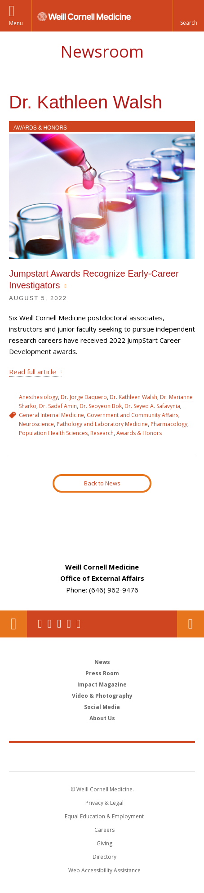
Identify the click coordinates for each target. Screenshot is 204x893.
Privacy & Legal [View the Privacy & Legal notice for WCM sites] (104, 803)
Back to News (102, 483)
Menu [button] (16, 23)
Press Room (102, 673)
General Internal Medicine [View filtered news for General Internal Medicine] (51, 415)
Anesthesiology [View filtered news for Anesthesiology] (38, 397)
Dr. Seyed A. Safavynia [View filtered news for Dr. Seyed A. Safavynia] (152, 406)
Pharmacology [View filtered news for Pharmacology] (169, 424)
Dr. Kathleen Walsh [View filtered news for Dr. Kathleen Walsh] (133, 397)
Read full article (32, 371)
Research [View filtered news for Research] (102, 433)
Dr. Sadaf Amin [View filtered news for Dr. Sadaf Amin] (58, 406)
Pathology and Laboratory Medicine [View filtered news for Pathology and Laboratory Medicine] (102, 424)
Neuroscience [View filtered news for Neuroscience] (36, 424)
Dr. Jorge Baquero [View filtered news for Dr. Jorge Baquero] (84, 397)
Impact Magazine (102, 684)
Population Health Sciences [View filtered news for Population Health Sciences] (53, 433)
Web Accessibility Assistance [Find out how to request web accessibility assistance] (104, 870)
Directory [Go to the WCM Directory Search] (104, 857)
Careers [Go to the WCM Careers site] (104, 830)
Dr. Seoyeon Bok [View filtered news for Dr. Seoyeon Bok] (101, 406)
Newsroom (102, 51)
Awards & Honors (40, 128)
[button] (188, 15)
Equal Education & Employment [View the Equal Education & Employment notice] (104, 816)
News (102, 662)
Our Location (13, 623)
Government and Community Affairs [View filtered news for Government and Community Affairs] (132, 415)
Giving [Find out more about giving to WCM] (104, 843)
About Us (102, 718)
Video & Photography (102, 696)
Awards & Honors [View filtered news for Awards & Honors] (139, 433)
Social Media (102, 707)
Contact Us (190, 623)
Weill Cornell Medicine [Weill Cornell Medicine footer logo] (102, 756)
